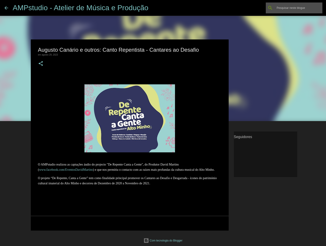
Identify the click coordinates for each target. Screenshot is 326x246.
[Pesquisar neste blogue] (298, 7)
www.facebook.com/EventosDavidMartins (66, 169)
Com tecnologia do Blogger (163, 240)
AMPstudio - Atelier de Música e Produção (80, 8)
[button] (40, 64)
